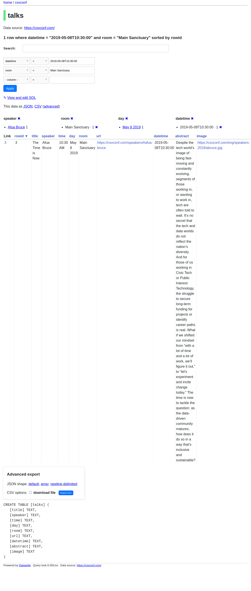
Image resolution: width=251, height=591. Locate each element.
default (34, 484)
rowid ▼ (21, 136)
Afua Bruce (16, 127)
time (62, 136)
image (202, 136)
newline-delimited (63, 484)
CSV (38, 106)
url (98, 136)
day (72, 136)
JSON (28, 106)
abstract (182, 136)
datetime (161, 136)
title (35, 136)
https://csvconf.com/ (39, 28)
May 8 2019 (132, 127)
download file (42, 492)
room (83, 136)
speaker (48, 136)
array (45, 484)
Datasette (25, 565)
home (7, 2)
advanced (51, 106)
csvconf (21, 2)
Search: (9, 48)
